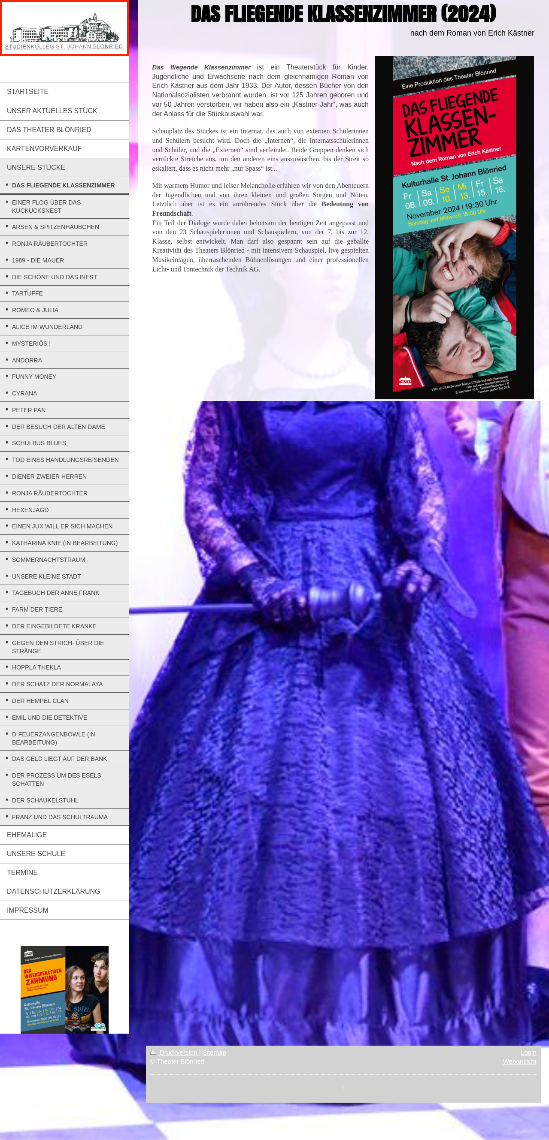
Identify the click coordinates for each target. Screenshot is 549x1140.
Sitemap (214, 1052)
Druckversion (174, 1052)
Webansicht (520, 1061)
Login (529, 1052)
